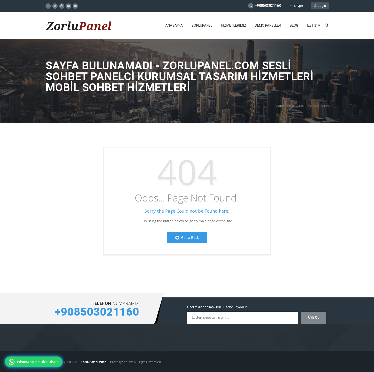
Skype (296, 6)
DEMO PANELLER (268, 25)
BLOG (294, 25)
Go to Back (187, 237)
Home (280, 106)
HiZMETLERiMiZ (233, 25)
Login (320, 6)
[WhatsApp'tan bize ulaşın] (33, 361)
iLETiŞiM (314, 25)
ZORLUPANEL (201, 25)
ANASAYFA (174, 25)
